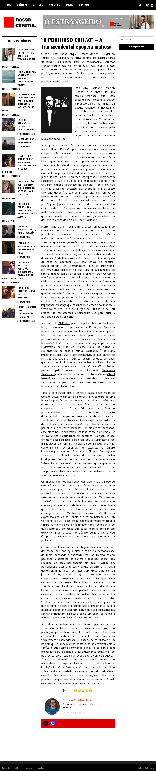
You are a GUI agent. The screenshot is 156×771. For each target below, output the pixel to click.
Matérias (54, 5)
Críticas (22, 5)
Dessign (150, 767)
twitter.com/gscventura (74, 712)
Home (8, 5)
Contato (84, 5)
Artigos (38, 5)
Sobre (69, 5)
